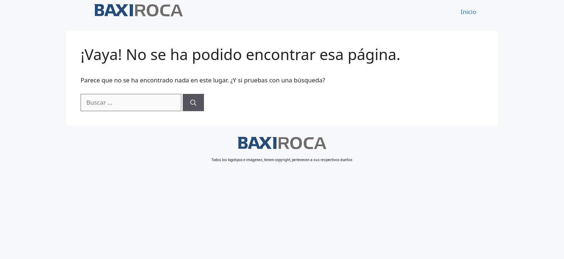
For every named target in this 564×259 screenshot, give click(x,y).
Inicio (469, 12)
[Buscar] (193, 102)
